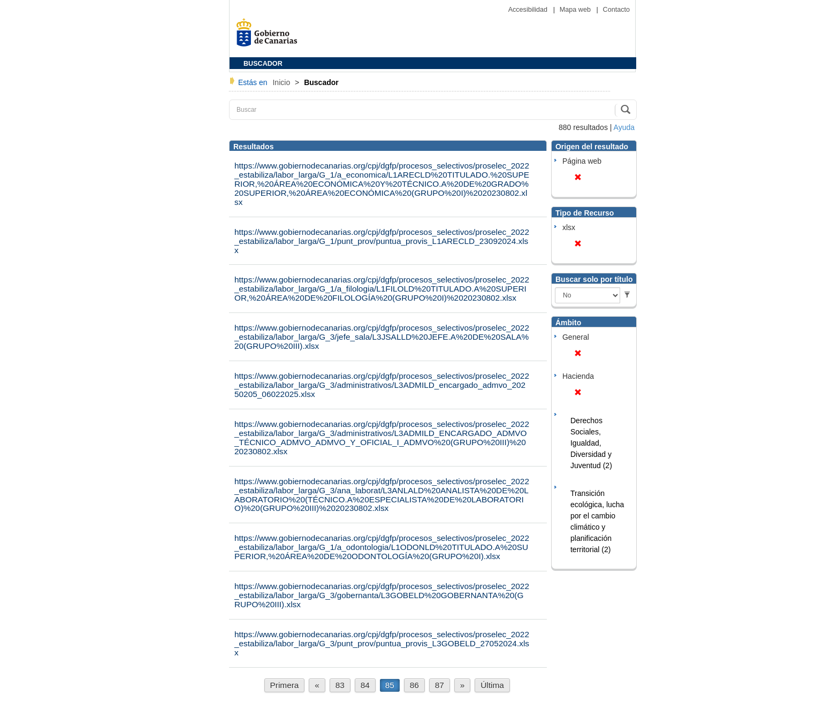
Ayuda (624, 127)
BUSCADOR (263, 63)
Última (492, 685)
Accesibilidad (529, 9)
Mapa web (576, 9)
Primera (284, 685)
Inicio (282, 82)
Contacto (616, 9)
